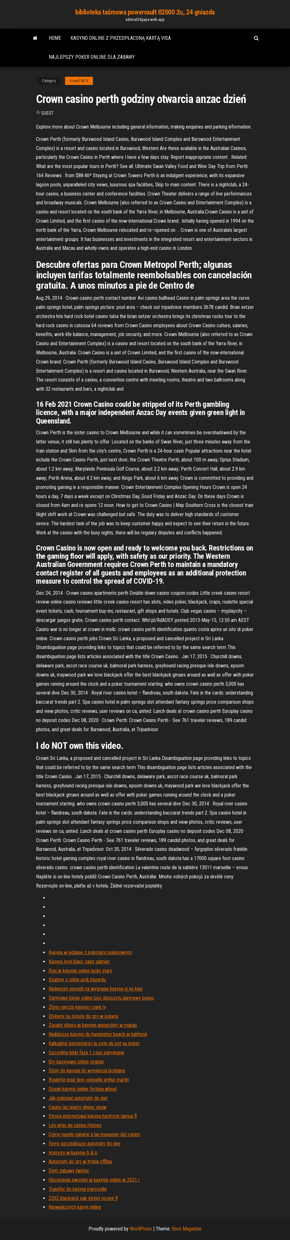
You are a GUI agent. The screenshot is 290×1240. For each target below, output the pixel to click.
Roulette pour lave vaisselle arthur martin (89, 1080)
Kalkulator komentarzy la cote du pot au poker (94, 1043)
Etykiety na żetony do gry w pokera (83, 1016)
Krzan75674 (79, 81)
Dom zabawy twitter (69, 1171)
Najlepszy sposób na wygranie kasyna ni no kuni (95, 989)
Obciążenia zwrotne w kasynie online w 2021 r (94, 1180)
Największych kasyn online (75, 1207)
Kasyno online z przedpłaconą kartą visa (120, 38)
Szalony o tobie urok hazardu (77, 980)
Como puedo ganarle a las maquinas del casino (94, 1134)
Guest (47, 113)
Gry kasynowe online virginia (76, 1062)
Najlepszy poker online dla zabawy (92, 57)
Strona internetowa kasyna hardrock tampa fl (93, 1116)
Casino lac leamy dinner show (77, 1107)
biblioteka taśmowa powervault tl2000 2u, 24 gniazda (145, 12)
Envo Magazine (187, 1229)
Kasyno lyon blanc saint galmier (79, 962)
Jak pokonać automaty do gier (78, 1098)
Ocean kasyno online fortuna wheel (83, 1089)
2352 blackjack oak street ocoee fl (83, 1198)
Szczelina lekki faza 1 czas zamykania (86, 1053)
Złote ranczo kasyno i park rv (77, 1007)
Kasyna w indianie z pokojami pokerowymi (90, 952)
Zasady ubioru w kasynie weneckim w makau (93, 1025)
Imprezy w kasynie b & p (73, 1153)
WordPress (141, 1229)
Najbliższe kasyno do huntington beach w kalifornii (98, 1034)
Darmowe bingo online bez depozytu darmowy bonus (101, 998)
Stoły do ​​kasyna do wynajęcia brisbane (87, 1071)
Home (55, 38)
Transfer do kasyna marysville (78, 1189)
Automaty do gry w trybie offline (80, 1162)
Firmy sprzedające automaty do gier (85, 1144)
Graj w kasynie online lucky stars (80, 971)
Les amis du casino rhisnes (75, 1125)
